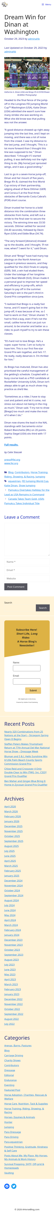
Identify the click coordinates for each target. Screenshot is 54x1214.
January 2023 (11, 994)
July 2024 (9, 905)
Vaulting (9, 1172)
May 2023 (9, 974)
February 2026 (12, 816)
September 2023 (13, 954)
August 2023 (11, 959)
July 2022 (9, 1024)
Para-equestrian (13, 1142)
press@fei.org (12, 459)
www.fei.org (11, 463)
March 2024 (11, 925)
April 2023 (10, 979)
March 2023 (11, 984)
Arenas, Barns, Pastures (18, 1045)
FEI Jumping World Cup (35, 481)
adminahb (10, 51)
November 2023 (13, 944)
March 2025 (11, 865)
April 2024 (10, 920)
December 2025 (13, 826)
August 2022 (11, 1019)
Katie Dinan (11, 485)
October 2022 (12, 1009)
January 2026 (11, 821)
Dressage (9, 1070)
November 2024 (13, 885)
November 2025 (13, 831)
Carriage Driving (13, 1055)
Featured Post (12, 1090)
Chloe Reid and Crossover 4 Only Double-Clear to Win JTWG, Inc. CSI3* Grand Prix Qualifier (25, 772)
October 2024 (12, 890)
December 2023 (13, 940)
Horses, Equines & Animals (19, 1117)
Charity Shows (12, 1060)
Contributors (22, 472)
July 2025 (9, 851)
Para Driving (11, 1137)
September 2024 (13, 895)
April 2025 (10, 860)
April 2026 (10, 806)
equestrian (14, 481)
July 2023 (9, 964)
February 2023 (12, 989)
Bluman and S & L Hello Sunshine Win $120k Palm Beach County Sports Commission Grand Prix (25, 760)
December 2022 (13, 999)
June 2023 (10, 969)
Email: (16, 676)
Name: (16, 662)
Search (8, 602)
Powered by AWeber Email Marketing (27, 702)
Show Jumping (27, 485)
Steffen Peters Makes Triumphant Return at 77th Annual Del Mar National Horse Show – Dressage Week (27, 747)
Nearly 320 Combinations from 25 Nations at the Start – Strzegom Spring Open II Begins (26, 735)
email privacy (32, 699)
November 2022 (13, 1004)
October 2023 (12, 949)
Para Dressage (12, 1132)
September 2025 (13, 841)
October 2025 (12, 836)
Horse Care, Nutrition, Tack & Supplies (26, 1103)
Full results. (11, 444)
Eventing (9, 1085)
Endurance (10, 1080)
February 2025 (12, 870)
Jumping (40, 476)
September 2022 (13, 1014)
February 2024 (12, 930)
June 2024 (10, 910)
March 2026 (11, 811)
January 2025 (11, 875)
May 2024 (9, 915)
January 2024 (11, 935)
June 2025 (10, 856)
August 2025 (11, 846)
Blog (10, 472)
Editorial (9, 1075)
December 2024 (13, 880)
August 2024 (11, 900)
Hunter (8, 1122)
